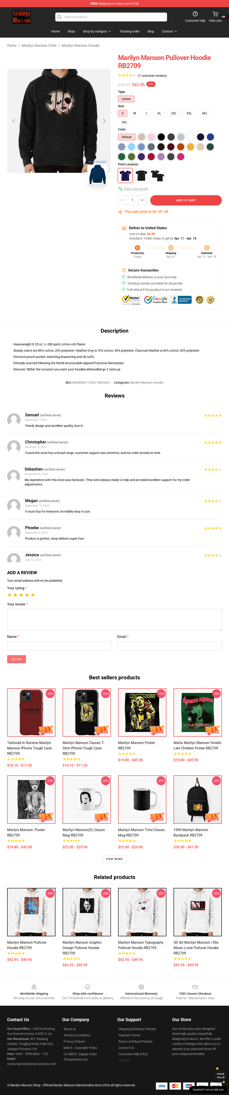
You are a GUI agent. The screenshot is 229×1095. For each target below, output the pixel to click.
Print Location (128, 164)
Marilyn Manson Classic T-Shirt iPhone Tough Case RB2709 (83, 748)
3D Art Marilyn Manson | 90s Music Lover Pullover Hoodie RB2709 (196, 947)
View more (114, 859)
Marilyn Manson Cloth (39, 45)
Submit (16, 659)
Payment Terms (129, 1035)
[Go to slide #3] (82, 198)
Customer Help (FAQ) (133, 1054)
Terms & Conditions (77, 1035)
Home (12, 45)
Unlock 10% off (221, 1076)
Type (121, 92)
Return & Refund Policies (136, 1041)
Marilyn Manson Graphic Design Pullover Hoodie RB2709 (82, 947)
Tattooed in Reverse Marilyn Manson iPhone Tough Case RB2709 (29, 748)
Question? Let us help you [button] (208, 1089)
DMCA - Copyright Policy (80, 1048)
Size (121, 106)
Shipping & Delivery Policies (137, 1029)
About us (70, 1029)
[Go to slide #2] (59, 198)
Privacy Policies (74, 1041)
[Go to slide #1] (36, 198)
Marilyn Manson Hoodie (81, 45)
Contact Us (126, 1048)
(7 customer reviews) (152, 75)
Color (122, 129)
